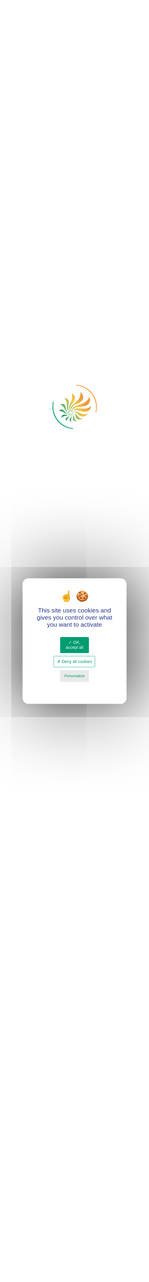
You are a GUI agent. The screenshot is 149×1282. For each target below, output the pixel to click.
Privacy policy (74, 687)
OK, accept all (74, 645)
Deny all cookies (74, 661)
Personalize (75, 676)
